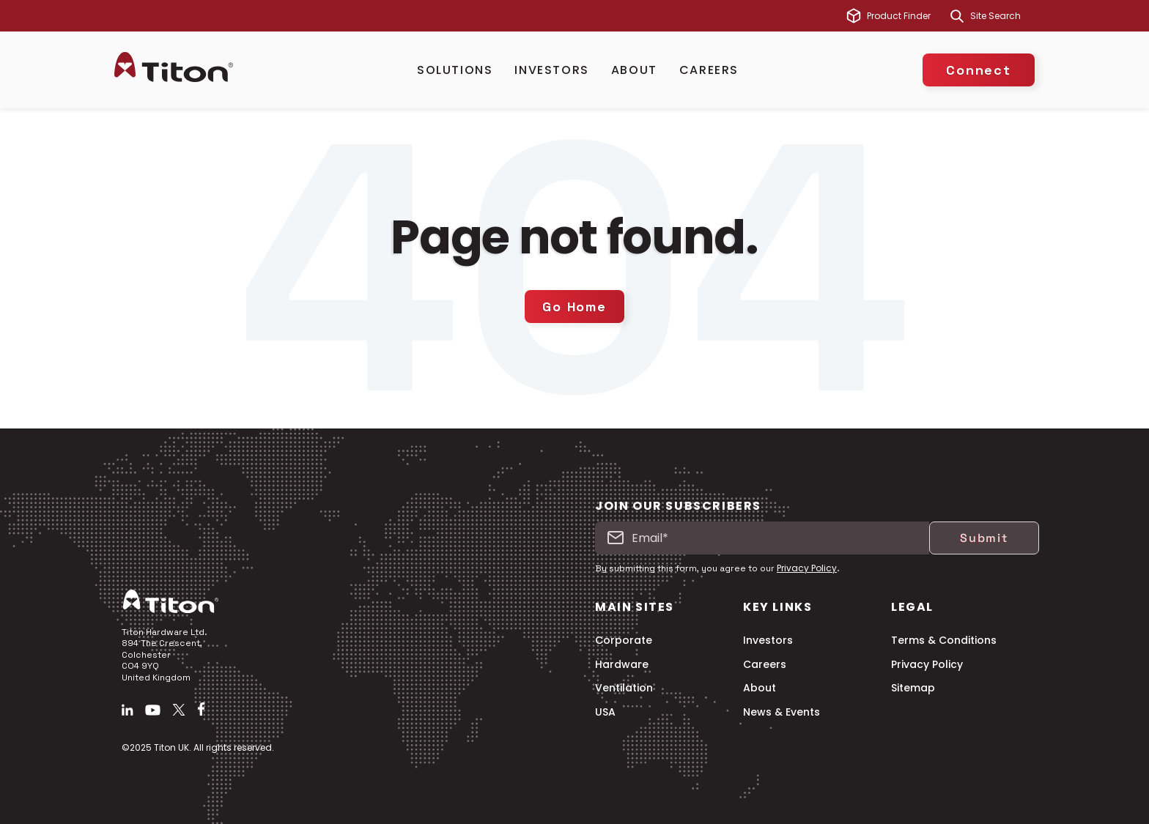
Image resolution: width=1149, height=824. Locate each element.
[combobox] (1002, 16)
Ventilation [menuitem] (624, 688)
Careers (709, 70)
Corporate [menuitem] (623, 640)
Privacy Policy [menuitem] (927, 664)
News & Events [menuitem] (781, 712)
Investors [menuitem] (768, 640)
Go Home (574, 306)
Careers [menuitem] (764, 664)
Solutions (454, 70)
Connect (978, 70)
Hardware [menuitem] (622, 664)
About (634, 70)
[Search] (957, 16)
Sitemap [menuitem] (913, 688)
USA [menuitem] (605, 712)
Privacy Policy (807, 568)
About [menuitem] (759, 688)
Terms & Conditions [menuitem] (944, 640)
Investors (551, 70)
